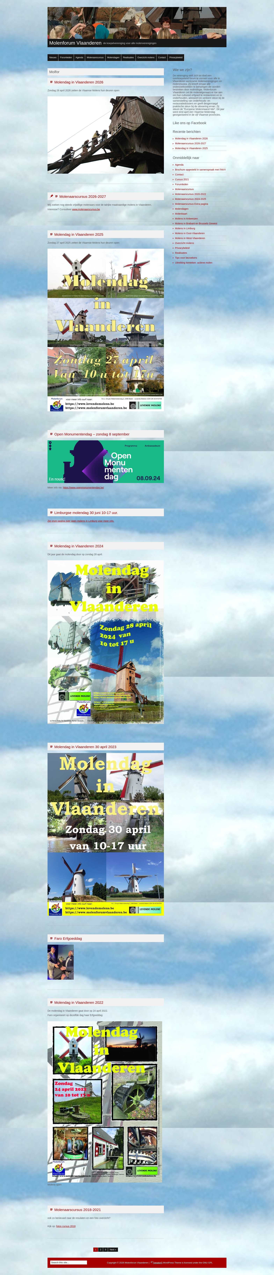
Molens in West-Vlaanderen (190, 238)
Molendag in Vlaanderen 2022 (76, 1002)
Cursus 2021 (182, 179)
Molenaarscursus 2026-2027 (77, 196)
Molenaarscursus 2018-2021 (75, 1210)
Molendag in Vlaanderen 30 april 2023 (82, 747)
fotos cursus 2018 (66, 1226)
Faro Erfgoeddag (65, 938)
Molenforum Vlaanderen (75, 43)
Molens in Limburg (185, 228)
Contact (162, 57)
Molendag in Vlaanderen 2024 (76, 546)
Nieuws (52, 57)
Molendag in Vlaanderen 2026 (76, 82)
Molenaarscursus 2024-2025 (190, 199)
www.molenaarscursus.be (86, 209)
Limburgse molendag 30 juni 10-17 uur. (83, 513)
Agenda (79, 57)
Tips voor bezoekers (186, 257)
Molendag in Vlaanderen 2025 (76, 234)
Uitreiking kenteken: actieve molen (193, 262)
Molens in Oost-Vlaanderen (190, 233)
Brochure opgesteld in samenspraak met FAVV (200, 169)
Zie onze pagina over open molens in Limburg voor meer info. (81, 521)
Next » (113, 1249)
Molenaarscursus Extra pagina (191, 204)
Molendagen (113, 57)
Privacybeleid (175, 57)
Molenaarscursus (95, 57)
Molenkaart (181, 213)
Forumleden (66, 57)
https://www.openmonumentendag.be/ (83, 487)
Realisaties (128, 57)
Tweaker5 (158, 1263)
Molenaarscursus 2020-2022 (190, 194)
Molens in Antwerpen (186, 218)
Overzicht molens (146, 57)
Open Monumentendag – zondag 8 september (89, 434)
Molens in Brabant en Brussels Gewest (196, 223)
